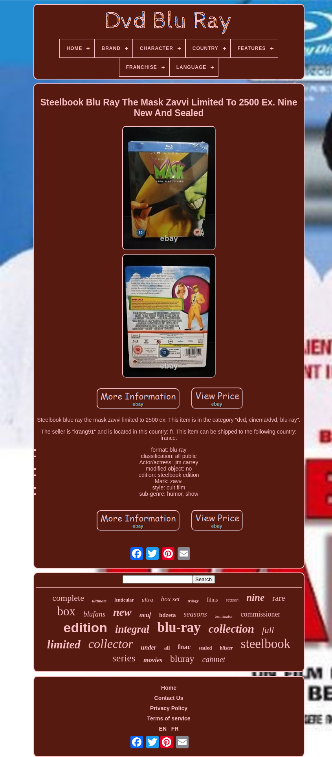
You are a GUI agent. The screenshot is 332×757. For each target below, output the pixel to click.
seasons (195, 614)
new (122, 612)
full (268, 630)
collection (231, 628)
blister (226, 648)
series (124, 658)
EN (163, 729)
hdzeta (167, 615)
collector (110, 644)
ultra (147, 599)
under (148, 647)
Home (168, 688)
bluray (182, 659)
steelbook (265, 644)
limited (64, 644)
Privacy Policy (168, 708)
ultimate (99, 600)
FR (175, 729)
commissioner (260, 614)
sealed (205, 648)
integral (132, 629)
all (167, 648)
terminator (224, 616)
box (66, 611)
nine (255, 597)
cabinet (213, 659)
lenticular (124, 600)
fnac (184, 647)
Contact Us (168, 698)
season (232, 600)
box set (170, 599)
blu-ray (179, 627)
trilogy (192, 601)
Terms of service (168, 718)
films (212, 600)
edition (85, 627)
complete (68, 598)
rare (278, 598)
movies (152, 660)
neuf (145, 614)
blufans (94, 614)
